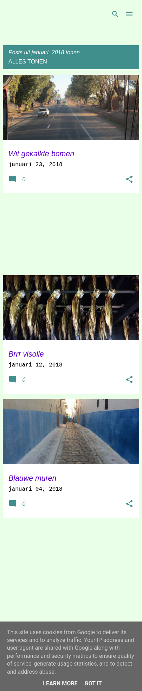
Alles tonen (27, 62)
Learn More (60, 683)
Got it (93, 683)
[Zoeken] (115, 14)
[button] (129, 180)
